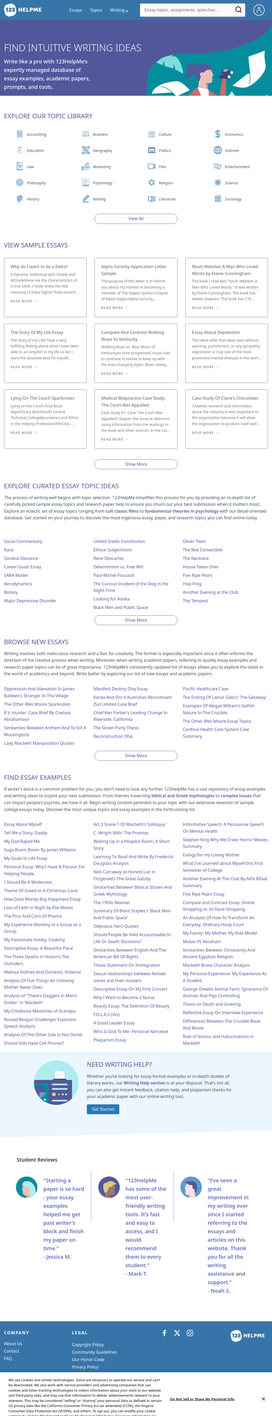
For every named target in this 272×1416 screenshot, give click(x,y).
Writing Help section (144, 1083)
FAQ (8, 1358)
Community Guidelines (94, 1352)
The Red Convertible (202, 550)
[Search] (238, 11)
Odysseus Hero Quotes (116, 926)
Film (162, 166)
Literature (167, 199)
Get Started (103, 1109)
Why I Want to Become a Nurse (124, 997)
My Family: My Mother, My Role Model (220, 933)
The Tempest (195, 601)
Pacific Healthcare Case (205, 689)
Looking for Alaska (112, 599)
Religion (166, 182)
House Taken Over (201, 567)
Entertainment (237, 166)
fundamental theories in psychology (181, 511)
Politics (165, 150)
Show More (136, 464)
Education (35, 150)
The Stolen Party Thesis (116, 728)
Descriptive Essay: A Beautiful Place (38, 948)
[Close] (263, 1409)
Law (30, 166)
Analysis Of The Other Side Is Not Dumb (43, 1035)
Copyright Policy (88, 1345)
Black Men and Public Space (121, 607)
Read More (22, 301)
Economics (234, 134)
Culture (165, 134)
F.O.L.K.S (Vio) (107, 1014)
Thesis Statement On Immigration (127, 965)
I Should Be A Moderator (28, 882)
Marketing (102, 166)
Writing (99, 199)
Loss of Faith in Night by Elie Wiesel (38, 907)
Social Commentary (23, 541)
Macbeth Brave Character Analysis (216, 965)
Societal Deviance (21, 558)
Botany (11, 592)
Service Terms (85, 1374)
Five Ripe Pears (197, 575)
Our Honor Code (88, 1359)
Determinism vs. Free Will (118, 567)
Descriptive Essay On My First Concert (130, 989)
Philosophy (36, 182)
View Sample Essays (36, 245)
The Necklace (196, 558)
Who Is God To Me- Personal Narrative (131, 1031)
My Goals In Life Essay (25, 858)
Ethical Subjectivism (113, 550)
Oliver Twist (194, 541)
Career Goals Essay (22, 567)
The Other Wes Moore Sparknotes (37, 704)
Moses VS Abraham (202, 941)
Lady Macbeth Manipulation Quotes (39, 743)
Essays (75, 10)
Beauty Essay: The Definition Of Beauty (132, 1006)
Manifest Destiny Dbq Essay (121, 689)
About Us (13, 1344)
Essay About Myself (23, 824)
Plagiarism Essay (110, 1040)
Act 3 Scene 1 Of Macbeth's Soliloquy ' (130, 824)
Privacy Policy (85, 1367)
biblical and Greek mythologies (183, 796)
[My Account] (261, 9)
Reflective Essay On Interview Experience (223, 1013)
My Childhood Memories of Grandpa (40, 1011)
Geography (102, 150)
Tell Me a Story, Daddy (25, 833)
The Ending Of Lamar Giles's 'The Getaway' (225, 697)
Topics (96, 10)
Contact (11, 1351)
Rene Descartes (109, 558)
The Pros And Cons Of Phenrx (33, 916)
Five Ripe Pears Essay (203, 894)
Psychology (102, 182)
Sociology (233, 199)
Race (8, 550)
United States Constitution (119, 541)
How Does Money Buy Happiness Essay (42, 899)
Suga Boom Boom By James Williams (40, 850)
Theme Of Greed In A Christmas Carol (41, 891)
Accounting (36, 134)
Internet (232, 150)
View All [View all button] (136, 218)
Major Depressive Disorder (30, 601)
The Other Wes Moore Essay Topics (217, 721)
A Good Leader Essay (114, 1023)
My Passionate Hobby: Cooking (34, 940)
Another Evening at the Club (210, 592)
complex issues (236, 796)
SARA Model (16, 575)
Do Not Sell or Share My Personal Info (109, 1382)
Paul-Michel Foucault (114, 575)
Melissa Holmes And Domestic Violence (42, 972)
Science (231, 182)
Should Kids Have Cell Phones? (34, 1043)
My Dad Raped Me (22, 841)
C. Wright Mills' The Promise (121, 833)
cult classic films (122, 511)
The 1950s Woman (112, 902)
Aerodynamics (18, 584)
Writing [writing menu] (117, 10)
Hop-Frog (192, 584)
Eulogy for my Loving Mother (211, 855)
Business (100, 134)
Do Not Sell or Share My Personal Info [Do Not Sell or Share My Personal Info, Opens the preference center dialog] (202, 1408)
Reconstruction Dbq (113, 736)
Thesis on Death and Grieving (212, 1004)
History (33, 199)
